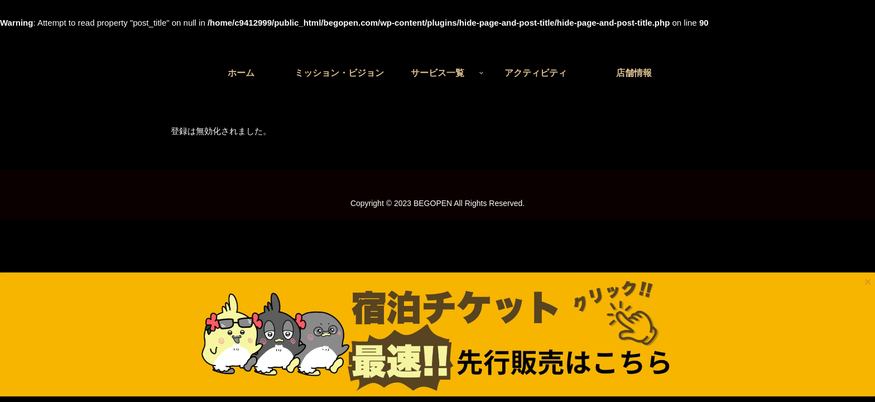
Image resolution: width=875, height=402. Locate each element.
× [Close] (868, 75)
